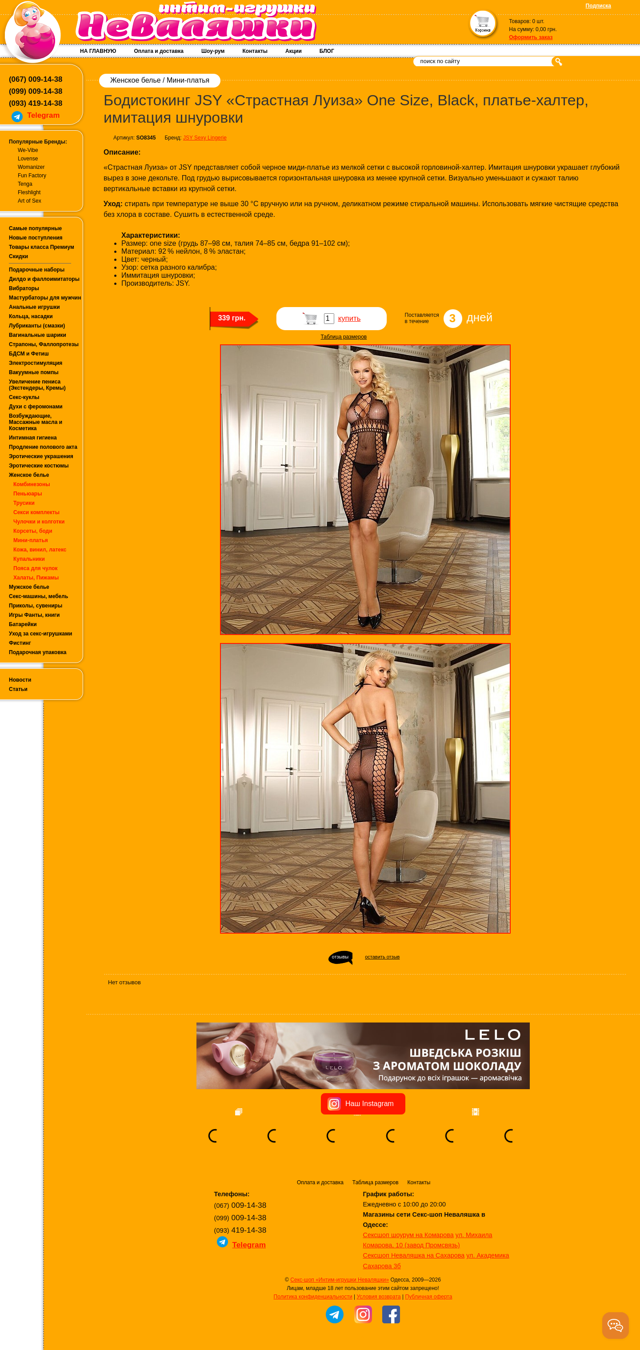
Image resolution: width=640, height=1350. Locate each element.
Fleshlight (29, 192)
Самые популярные (35, 228)
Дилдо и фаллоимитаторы (44, 279)
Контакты (255, 51)
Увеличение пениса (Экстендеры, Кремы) (37, 385)
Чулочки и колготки (38, 522)
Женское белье (29, 475)
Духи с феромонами (36, 406)
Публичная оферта (428, 1297)
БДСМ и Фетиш (29, 354)
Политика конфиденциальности (313, 1297)
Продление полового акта (43, 447)
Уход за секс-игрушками (40, 634)
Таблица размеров (344, 337)
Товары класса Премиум (41, 247)
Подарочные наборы (36, 270)
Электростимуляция (35, 363)
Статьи (18, 689)
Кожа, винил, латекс (40, 550)
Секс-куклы (24, 397)
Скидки (18, 256)
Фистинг (20, 643)
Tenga (25, 184)
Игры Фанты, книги (34, 615)
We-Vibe (28, 150)
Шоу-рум (212, 51)
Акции (293, 51)
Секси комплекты (36, 512)
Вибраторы (24, 288)
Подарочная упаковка (38, 652)
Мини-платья (30, 540)
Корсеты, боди (32, 531)
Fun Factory (32, 175)
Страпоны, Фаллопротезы (44, 344)
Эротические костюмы (38, 466)
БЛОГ (327, 51)
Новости (20, 680)
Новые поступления (36, 238)
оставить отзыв (382, 956)
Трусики (24, 503)
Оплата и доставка (159, 51)
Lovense (28, 159)
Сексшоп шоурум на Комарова (408, 1234)
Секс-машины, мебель (38, 596)
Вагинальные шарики (37, 335)
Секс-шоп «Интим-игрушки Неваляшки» (339, 1280)
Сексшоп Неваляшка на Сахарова (414, 1255)
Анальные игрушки (34, 307)
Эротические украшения (41, 456)
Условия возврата (378, 1297)
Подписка (598, 6)
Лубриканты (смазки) (37, 326)
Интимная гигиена (33, 438)
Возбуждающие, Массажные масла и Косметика (35, 422)
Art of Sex (29, 201)
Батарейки (23, 624)
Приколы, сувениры (35, 606)
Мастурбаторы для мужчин (45, 298)
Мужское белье (29, 587)
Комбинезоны (31, 484)
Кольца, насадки (31, 316)
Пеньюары (27, 494)
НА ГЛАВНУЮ (98, 51)
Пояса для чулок (35, 568)
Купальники (29, 559)
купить (349, 318)
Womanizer (31, 167)
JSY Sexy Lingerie (205, 138)
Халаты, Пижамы (36, 578)
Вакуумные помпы (34, 372)
